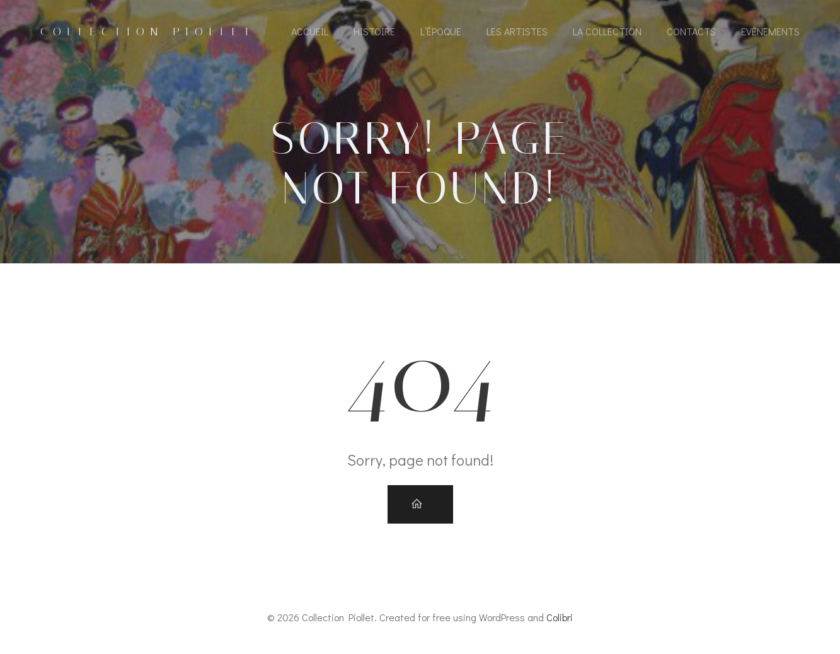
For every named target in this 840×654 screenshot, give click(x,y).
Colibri (559, 617)
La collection (607, 31)
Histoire (374, 31)
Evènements (770, 31)
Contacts (691, 31)
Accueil (309, 31)
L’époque (440, 31)
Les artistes (517, 31)
